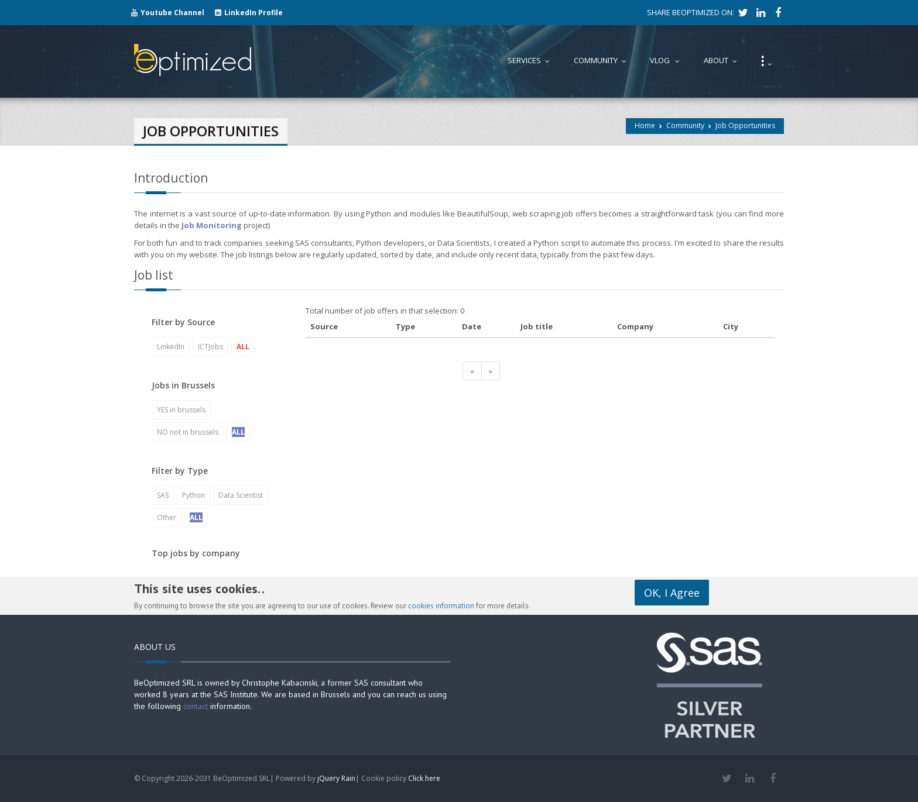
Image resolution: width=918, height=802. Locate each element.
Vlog (667, 60)
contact (195, 706)
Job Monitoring (212, 225)
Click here (424, 778)
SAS (163, 495)
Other (166, 517)
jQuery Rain (336, 778)
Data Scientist (240, 495)
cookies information (441, 606)
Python (193, 495)
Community (685, 125)
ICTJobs (210, 347)
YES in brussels (181, 410)
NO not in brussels (187, 432)
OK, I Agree (672, 593)
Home (645, 125)
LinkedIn (170, 347)
